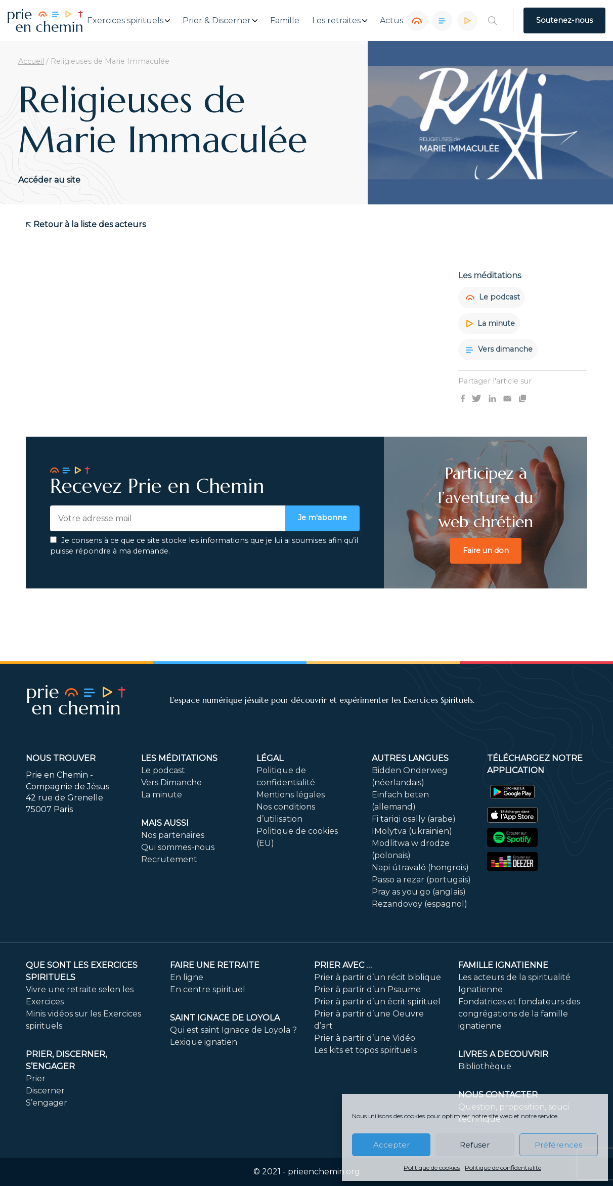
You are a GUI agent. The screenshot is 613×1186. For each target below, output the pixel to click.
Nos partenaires (172, 835)
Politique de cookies (432, 1167)
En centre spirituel (207, 989)
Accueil (31, 61)
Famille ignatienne (503, 965)
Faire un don (486, 550)
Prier (36, 1078)
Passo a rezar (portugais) (421, 879)
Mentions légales (290, 794)
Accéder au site (49, 180)
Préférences (558, 1145)
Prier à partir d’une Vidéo (364, 1038)
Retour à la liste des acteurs (86, 224)
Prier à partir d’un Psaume (367, 989)
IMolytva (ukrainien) (412, 831)
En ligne (186, 977)
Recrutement (169, 859)
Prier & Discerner (217, 21)
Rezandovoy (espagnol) (419, 904)
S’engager (46, 1103)
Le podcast (493, 297)
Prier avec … (343, 965)
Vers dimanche (499, 349)
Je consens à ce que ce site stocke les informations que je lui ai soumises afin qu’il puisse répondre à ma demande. (204, 546)
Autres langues (410, 758)
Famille (284, 21)
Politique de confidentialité (503, 1167)
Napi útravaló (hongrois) (420, 867)
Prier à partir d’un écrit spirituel (377, 1001)
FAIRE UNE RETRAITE (214, 965)
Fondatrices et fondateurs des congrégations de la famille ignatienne (519, 1014)
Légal (269, 758)
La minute (490, 323)
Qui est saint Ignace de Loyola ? (233, 1030)
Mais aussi (165, 823)
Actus (391, 21)
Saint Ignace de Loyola (225, 1018)
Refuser (475, 1145)
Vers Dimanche (171, 782)
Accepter (391, 1145)
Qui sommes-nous (177, 847)
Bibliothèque (484, 1066)
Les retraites (336, 21)
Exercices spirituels (125, 21)
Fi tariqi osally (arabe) (414, 819)
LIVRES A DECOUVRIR (503, 1054)
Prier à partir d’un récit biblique (377, 977)
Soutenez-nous (564, 20)
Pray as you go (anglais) (419, 892)
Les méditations (179, 758)
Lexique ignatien (203, 1042)
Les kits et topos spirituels (365, 1050)
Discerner (45, 1090)
